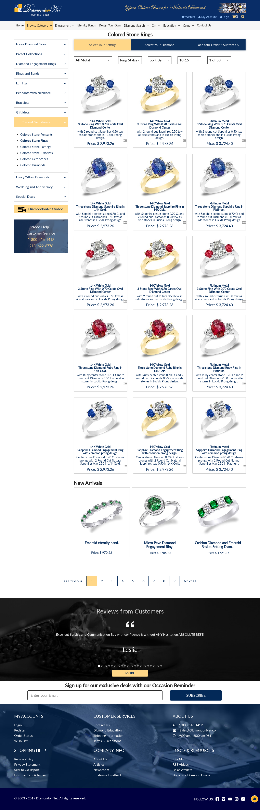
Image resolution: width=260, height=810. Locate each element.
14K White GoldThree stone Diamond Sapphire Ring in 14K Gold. (100, 206)
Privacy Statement (27, 764)
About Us (100, 759)
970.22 (107, 552)
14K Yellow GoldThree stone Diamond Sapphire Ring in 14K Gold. (159, 206)
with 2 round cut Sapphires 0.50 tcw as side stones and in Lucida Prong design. (100, 134)
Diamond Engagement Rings (41, 63)
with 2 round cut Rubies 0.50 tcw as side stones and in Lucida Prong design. (100, 297)
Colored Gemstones (44, 122)
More (130, 673)
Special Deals (41, 196)
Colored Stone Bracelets (36, 153)
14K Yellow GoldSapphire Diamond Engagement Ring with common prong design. (160, 450)
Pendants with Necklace (41, 93)
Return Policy (23, 759)
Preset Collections (41, 54)
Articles (98, 764)
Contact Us (204, 25)
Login (224, 17)
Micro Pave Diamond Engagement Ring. (160, 545)
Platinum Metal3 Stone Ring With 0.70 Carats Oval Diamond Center (219, 124)
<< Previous (72, 581)
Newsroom (101, 770)
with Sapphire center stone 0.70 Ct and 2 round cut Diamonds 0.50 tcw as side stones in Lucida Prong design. (100, 217)
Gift (156, 25)
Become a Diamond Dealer (191, 775)
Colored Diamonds (32, 165)
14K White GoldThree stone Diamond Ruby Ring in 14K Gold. (100, 367)
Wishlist (188, 17)
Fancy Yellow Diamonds (41, 177)
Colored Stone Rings (34, 140)
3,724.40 (226, 143)
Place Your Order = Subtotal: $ (217, 45)
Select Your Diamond (159, 45)
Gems (188, 25)
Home (20, 25)
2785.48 (165, 553)
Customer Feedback (107, 775)
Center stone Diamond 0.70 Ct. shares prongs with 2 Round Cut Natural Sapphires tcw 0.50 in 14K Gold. (100, 460)
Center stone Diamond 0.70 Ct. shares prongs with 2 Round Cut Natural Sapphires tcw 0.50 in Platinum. (219, 460)
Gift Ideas (41, 112)
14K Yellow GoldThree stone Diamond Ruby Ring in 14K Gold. (160, 367)
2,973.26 (107, 143)
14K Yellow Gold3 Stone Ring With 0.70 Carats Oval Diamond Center (159, 124)
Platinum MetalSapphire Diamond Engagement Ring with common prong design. (219, 450)
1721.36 (223, 553)
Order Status (23, 735)
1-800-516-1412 (191, 725)
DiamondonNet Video (40, 209)
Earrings (41, 83)
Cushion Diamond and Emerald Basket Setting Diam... (218, 545)
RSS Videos (181, 764)
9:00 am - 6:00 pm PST (195, 735)
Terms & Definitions (107, 741)
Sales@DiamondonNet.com (199, 730)
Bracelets (41, 102)
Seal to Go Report (26, 770)
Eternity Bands (86, 25)
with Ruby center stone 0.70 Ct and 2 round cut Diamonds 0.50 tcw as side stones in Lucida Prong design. (100, 378)
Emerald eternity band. (102, 543)
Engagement (64, 25)
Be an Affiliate (182, 770)
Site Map (179, 759)
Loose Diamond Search (41, 44)
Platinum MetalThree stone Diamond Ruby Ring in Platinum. (219, 367)
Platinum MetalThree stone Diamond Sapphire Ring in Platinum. (219, 206)
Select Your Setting (102, 45)
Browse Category (39, 25)
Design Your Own (110, 25)
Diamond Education (107, 730)
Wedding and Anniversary (41, 187)
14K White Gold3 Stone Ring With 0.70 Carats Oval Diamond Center (100, 124)
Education (171, 25)
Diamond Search (136, 25)
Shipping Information (108, 735)
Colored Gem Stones (34, 159)
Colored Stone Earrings (35, 146)
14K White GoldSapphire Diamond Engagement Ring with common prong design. (100, 450)
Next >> (190, 581)
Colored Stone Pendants (36, 134)
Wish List (21, 741)
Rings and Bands (41, 73)
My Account (207, 17)
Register (20, 730)
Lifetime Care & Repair (30, 775)
